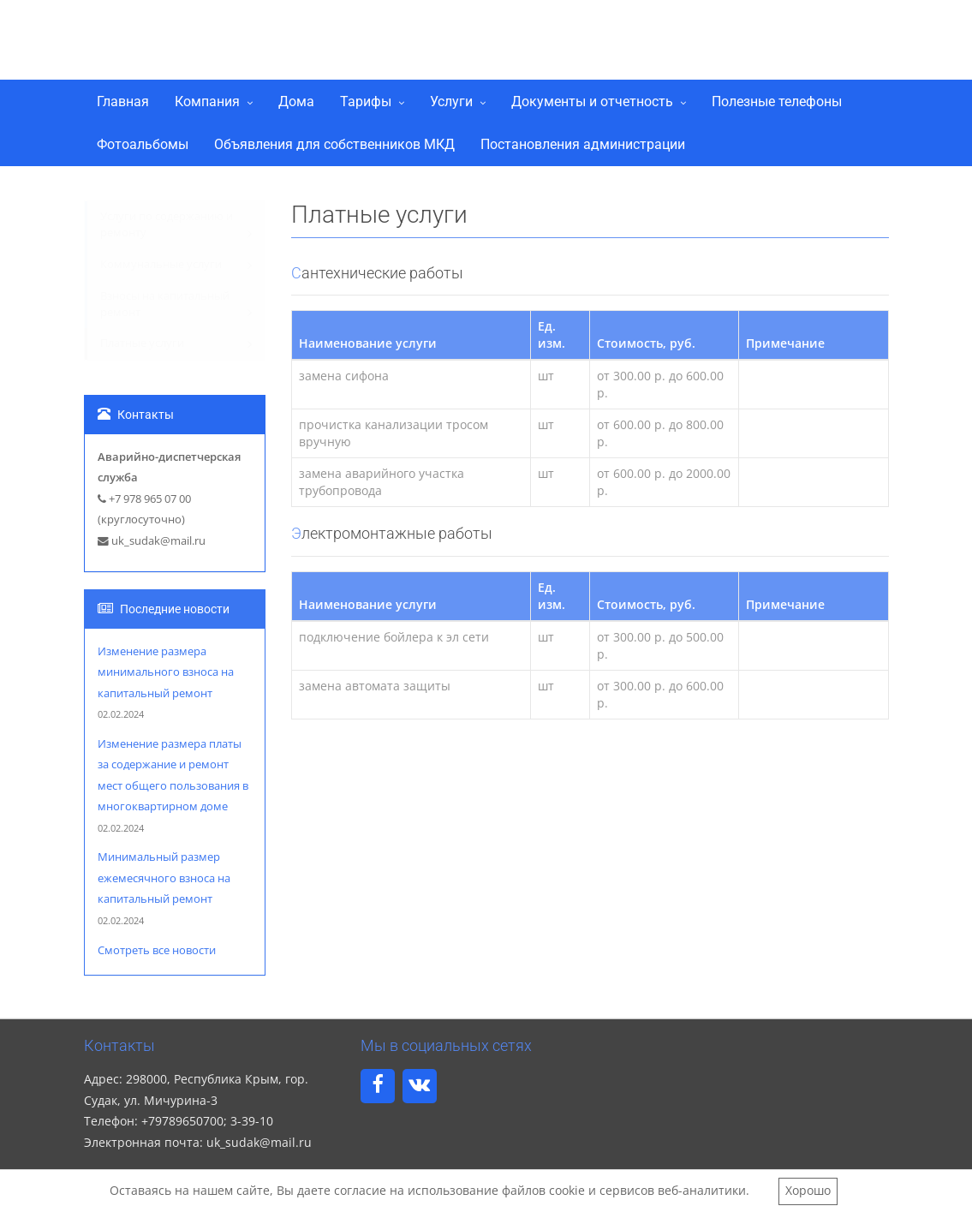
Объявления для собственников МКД (334, 144)
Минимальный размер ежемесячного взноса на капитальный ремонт (164, 878)
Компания (207, 101)
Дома (296, 101)
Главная (123, 101)
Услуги (451, 101)
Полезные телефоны (777, 101)
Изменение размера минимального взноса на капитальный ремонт (166, 672)
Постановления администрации (582, 144)
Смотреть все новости (157, 950)
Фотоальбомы (142, 144)
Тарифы (365, 101)
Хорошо (808, 1190)
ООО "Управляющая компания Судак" (344, 37)
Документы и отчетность (592, 101)
